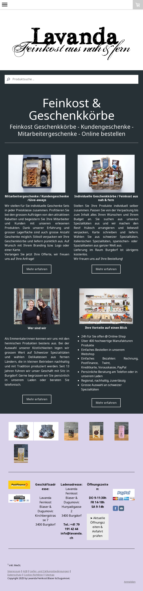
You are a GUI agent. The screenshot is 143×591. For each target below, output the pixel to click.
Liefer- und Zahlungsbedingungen (49, 571)
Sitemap (49, 574)
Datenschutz (14, 574)
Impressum (13, 571)
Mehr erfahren (36, 269)
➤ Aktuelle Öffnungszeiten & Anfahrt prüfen (97, 527)
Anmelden (130, 581)
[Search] (71, 79)
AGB (25, 571)
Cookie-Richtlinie (33, 574)
